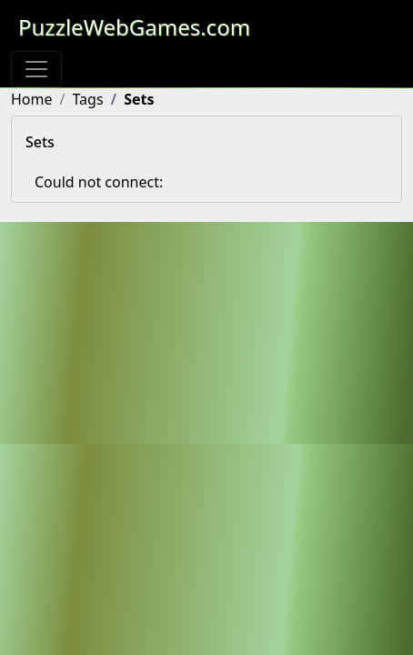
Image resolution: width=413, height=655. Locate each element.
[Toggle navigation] (36, 69)
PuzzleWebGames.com (134, 27)
